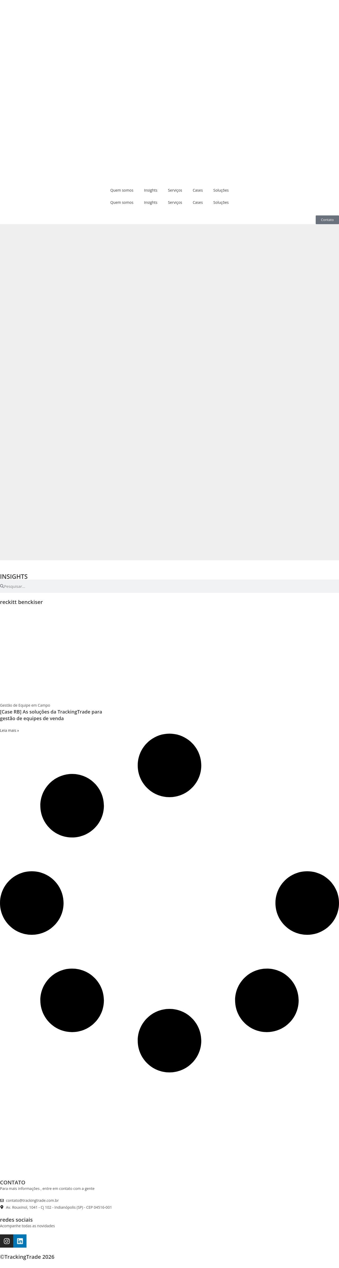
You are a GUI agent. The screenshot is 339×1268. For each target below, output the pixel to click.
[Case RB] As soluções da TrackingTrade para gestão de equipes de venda (51, 715)
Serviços (175, 190)
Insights (151, 190)
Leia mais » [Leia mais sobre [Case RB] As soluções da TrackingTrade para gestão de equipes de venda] (9, 730)
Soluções (221, 190)
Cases (198, 190)
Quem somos (121, 190)
